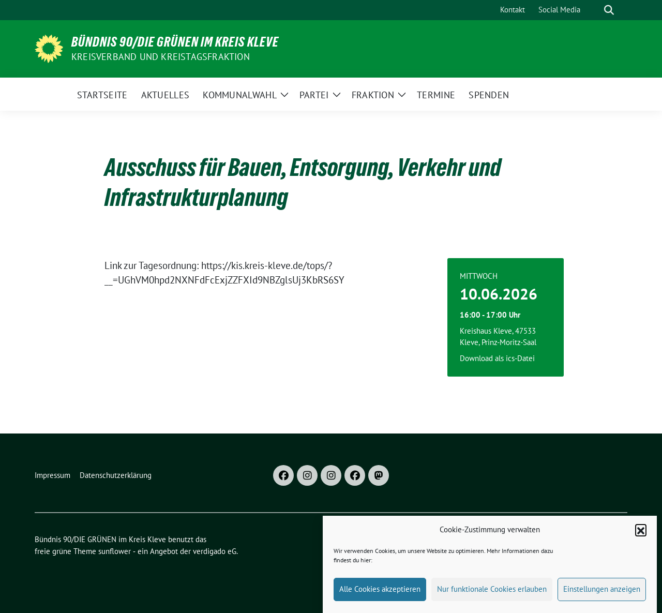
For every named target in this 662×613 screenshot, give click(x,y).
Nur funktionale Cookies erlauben (492, 594)
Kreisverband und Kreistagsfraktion (160, 57)
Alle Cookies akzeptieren (379, 594)
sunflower (114, 551)
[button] (641, 535)
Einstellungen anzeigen (601, 594)
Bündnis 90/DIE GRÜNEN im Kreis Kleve (175, 42)
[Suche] (594, 10)
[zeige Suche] (609, 10)
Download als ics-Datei (497, 358)
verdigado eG (214, 551)
